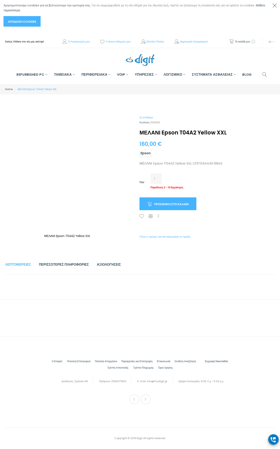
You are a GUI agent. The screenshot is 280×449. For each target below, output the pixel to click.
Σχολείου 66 (81, 381)
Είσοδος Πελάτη (155, 41)
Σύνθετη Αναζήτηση (185, 361)
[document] (136, 15)
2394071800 (118, 381)
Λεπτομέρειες (18, 264)
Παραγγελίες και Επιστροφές (137, 361)
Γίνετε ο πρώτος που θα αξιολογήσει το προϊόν (164, 236)
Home (9, 89)
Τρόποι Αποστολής (118, 367)
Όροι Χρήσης (165, 367)
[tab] (18, 264)
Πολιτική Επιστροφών (79, 361)
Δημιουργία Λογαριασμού (194, 41)
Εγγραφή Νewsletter (216, 361)
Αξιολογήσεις (109, 264)
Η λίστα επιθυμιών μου (118, 41)
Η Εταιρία (57, 361)
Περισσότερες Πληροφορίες (64, 264)
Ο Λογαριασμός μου (79, 41)
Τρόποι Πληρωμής (143, 367)
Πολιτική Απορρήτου (106, 361)
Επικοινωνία (163, 361)
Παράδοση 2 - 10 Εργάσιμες (166, 187)
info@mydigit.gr (157, 381)
